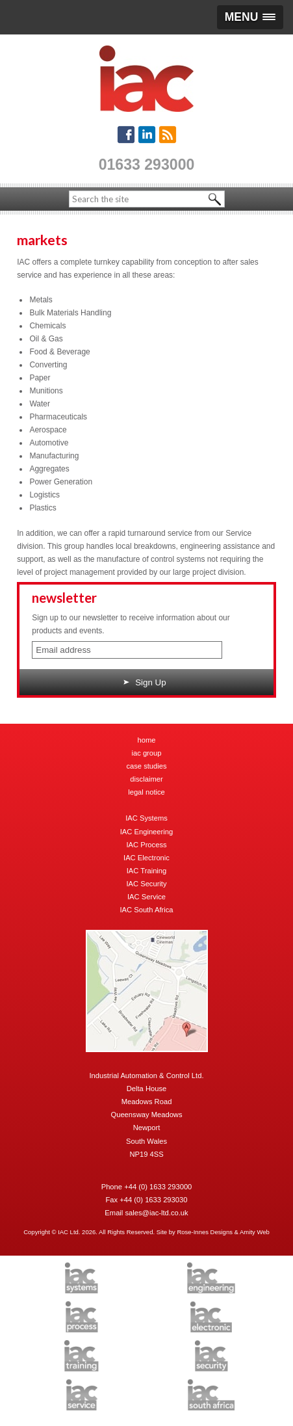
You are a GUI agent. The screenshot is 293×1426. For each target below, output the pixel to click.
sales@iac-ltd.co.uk (156, 1213)
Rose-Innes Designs (205, 1231)
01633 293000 (147, 164)
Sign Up (144, 682)
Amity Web (255, 1231)
